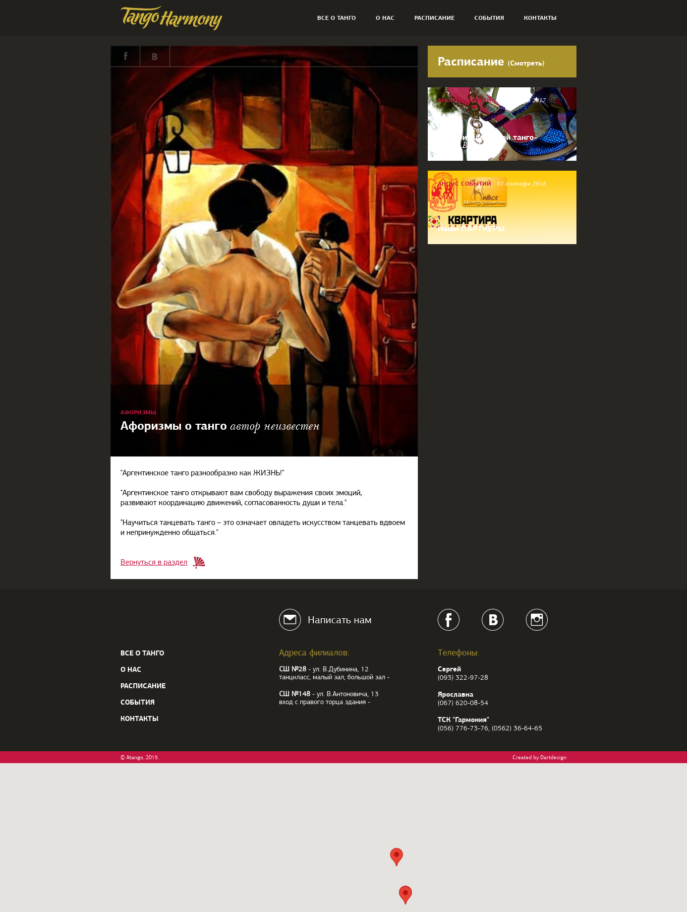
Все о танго (336, 18)
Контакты (540, 18)
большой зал (366, 677)
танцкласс (294, 677)
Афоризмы (138, 412)
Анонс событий (464, 100)
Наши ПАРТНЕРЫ (471, 228)
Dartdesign (553, 757)
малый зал (328, 677)
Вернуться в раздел (153, 562)
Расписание (434, 18)
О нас (385, 18)
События (489, 18)
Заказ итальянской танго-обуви (487, 140)
